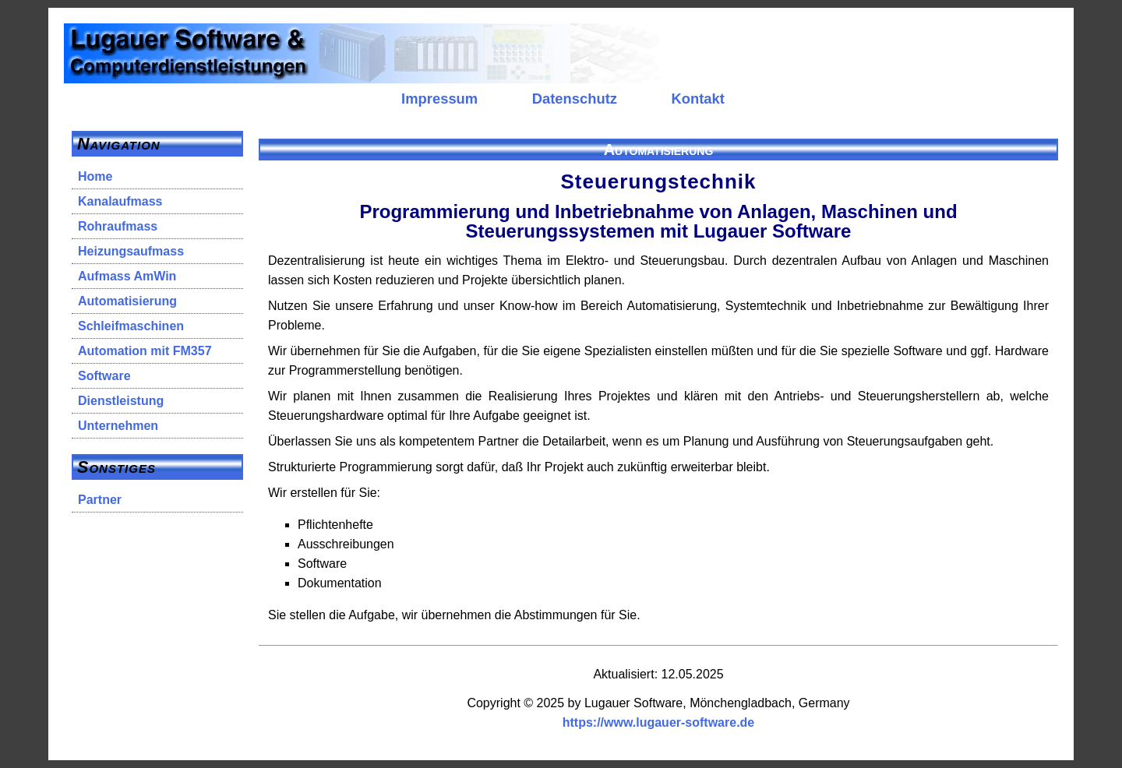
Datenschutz (574, 98)
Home (95, 176)
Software (104, 375)
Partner (100, 499)
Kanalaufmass (120, 201)
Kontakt (697, 98)
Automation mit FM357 (145, 351)
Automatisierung (127, 301)
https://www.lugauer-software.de (659, 722)
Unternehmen (118, 425)
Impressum (439, 98)
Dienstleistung (121, 400)
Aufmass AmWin (127, 276)
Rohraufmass (117, 226)
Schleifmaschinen (131, 326)
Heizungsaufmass (131, 251)
